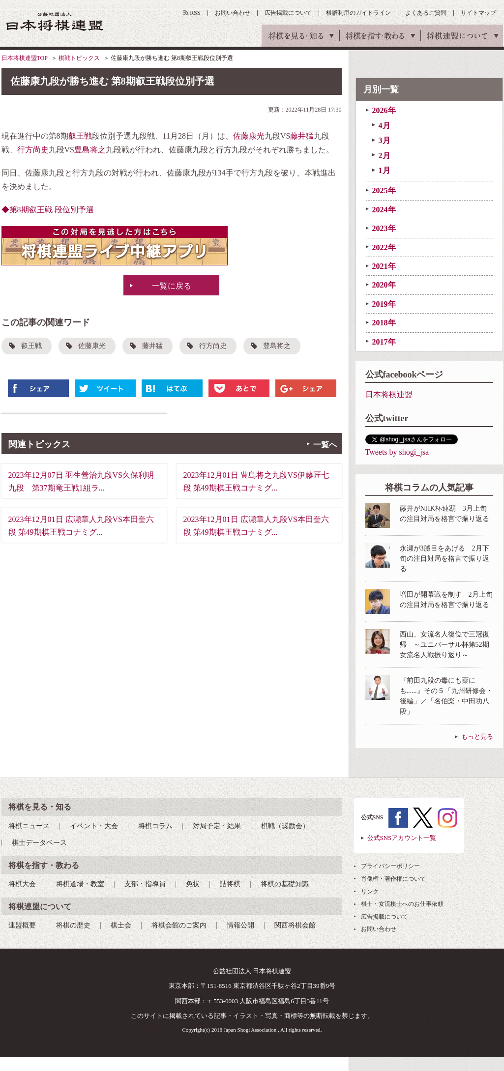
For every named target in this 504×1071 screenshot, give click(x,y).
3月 (384, 140)
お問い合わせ (232, 12)
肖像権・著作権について (393, 878)
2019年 (384, 304)
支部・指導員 (145, 884)
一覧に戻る (171, 286)
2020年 (384, 285)
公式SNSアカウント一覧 (402, 837)
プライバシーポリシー (390, 866)
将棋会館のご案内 (179, 925)
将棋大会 (22, 884)
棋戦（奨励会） (285, 826)
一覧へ (325, 444)
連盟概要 (22, 925)
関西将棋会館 (295, 925)
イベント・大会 (94, 826)
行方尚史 (33, 149)
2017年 (384, 342)
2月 (384, 155)
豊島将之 (90, 149)
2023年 (384, 228)
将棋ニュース (29, 826)
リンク (370, 891)
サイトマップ (478, 12)
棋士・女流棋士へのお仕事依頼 (402, 903)
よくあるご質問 (425, 12)
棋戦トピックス (79, 58)
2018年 (384, 322)
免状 (193, 884)
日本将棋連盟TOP (24, 58)
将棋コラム (155, 826)
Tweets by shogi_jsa (397, 452)
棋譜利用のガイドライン (358, 12)
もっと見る (477, 736)
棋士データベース (39, 842)
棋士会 (121, 925)
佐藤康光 (249, 136)
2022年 (384, 247)
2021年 (384, 266)
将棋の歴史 (73, 925)
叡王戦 (80, 136)
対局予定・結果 (217, 826)
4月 (384, 125)
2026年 (384, 110)
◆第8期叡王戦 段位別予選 (47, 209)
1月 (384, 170)
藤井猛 (302, 136)
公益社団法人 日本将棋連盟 (55, 21)
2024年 (384, 209)
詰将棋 (230, 884)
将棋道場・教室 (80, 884)
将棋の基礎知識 (285, 884)
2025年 (384, 190)
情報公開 (240, 925)
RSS (195, 12)
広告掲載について (288, 12)
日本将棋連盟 (389, 394)
